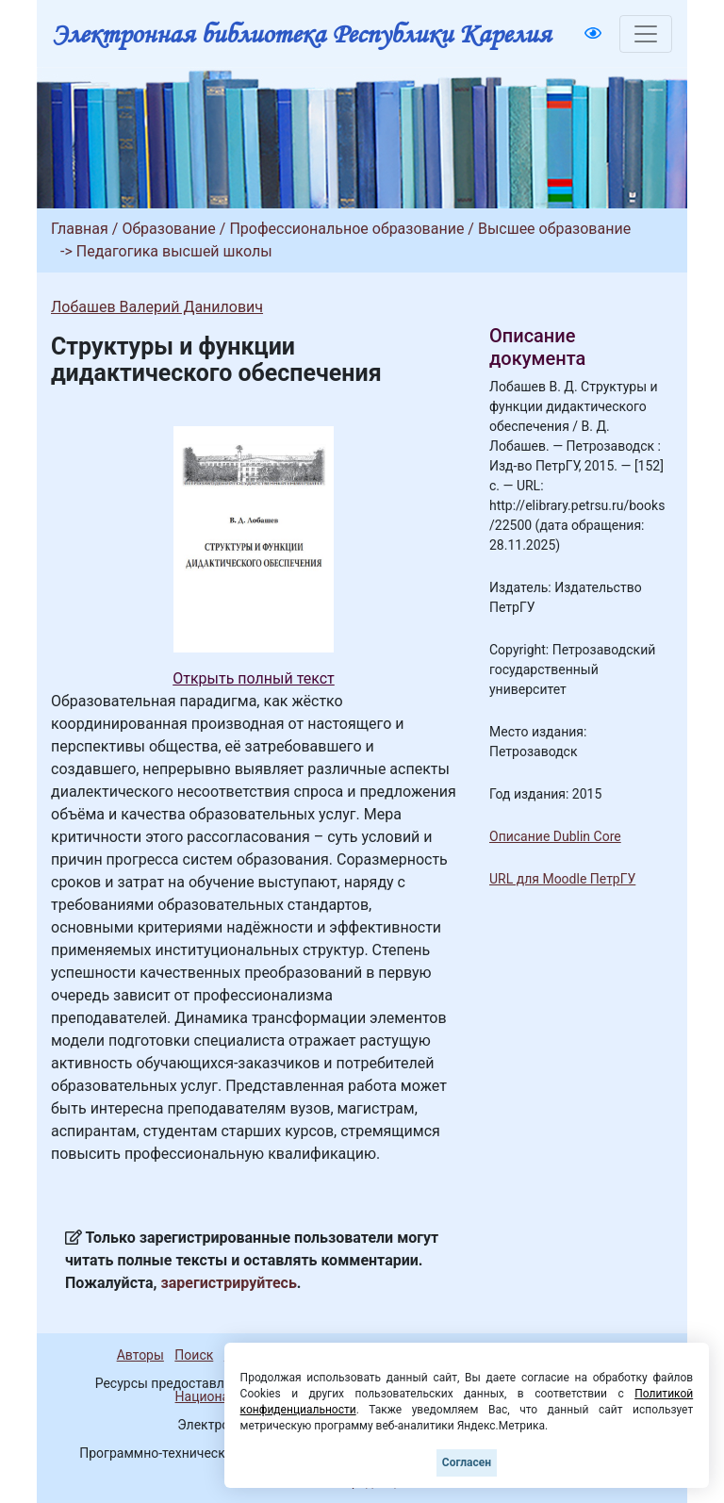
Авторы (140, 1355)
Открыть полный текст (254, 678)
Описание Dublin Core (555, 836)
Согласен (466, 1462)
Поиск (193, 1355)
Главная (79, 229)
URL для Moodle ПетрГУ (562, 878)
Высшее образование (554, 229)
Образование (168, 229)
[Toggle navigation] (645, 34)
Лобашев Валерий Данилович (157, 307)
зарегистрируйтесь (229, 1283)
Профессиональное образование (346, 229)
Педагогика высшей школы (174, 251)
